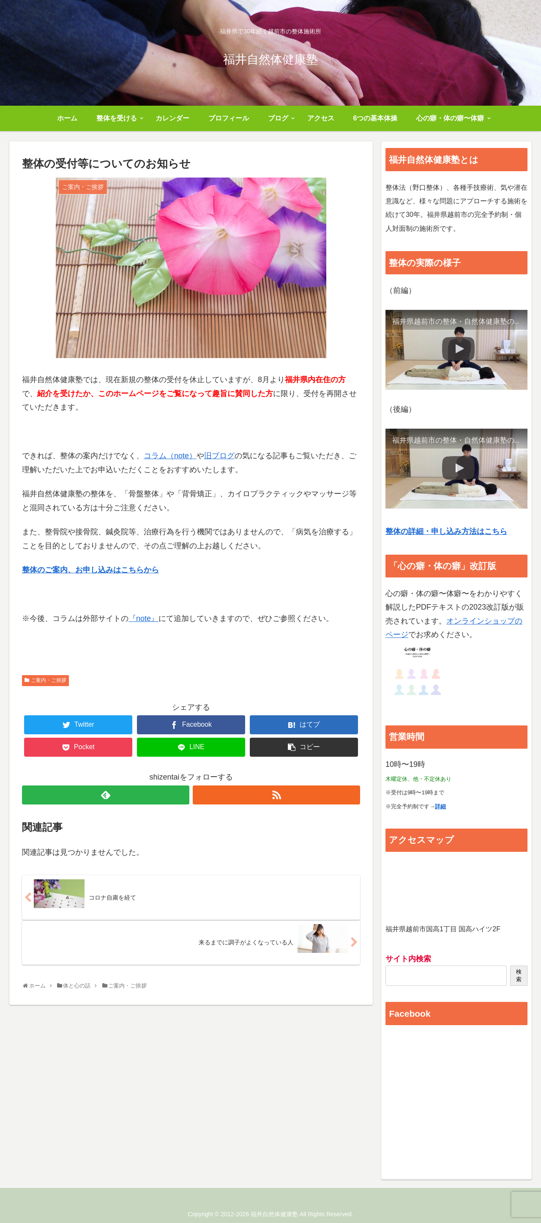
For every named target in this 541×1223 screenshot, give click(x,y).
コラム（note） (170, 455)
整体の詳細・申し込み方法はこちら (446, 531)
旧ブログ (219, 455)
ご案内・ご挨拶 (48, 680)
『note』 (143, 618)
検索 (519, 975)
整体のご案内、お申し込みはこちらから (90, 570)
